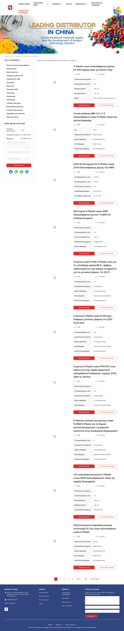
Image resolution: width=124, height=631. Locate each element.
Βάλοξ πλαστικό (12, 72)
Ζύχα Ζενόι (10, 86)
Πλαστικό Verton (12, 117)
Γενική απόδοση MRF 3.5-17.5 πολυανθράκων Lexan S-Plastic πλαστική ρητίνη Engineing (95, 117)
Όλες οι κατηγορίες (67, 605)
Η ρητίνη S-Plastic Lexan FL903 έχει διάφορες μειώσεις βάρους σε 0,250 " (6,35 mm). (93, 319)
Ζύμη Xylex (10, 82)
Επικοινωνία (19, 165)
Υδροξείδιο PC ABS (13, 79)
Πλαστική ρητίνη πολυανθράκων (18, 65)
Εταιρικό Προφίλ (43, 592)
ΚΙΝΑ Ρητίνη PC (32, 627)
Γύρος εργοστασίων (44, 596)
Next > (79, 579)
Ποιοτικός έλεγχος (44, 600)
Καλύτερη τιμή (84, 105)
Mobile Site (59, 624)
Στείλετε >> (91, 616)
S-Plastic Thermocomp (14, 110)
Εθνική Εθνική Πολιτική (15, 107)
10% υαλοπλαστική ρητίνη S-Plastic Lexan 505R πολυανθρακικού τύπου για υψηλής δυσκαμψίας (94, 478)
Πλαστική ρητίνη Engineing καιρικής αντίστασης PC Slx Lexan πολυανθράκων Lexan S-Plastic (94, 528)
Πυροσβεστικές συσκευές (16, 114)
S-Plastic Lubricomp (14, 103)
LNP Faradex (11, 100)
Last (85, 579)
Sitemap (50, 624)
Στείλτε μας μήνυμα (106, 105)
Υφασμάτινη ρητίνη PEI (15, 76)
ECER (95, 627)
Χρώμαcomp (11, 96)
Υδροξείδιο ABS (12, 89)
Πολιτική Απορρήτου (70, 624)
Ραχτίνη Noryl (11, 69)
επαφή (40, 603)
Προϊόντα (18, 56)
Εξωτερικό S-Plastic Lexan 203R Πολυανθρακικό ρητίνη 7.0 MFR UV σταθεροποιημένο (91, 215)
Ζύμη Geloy (10, 93)
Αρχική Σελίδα (9, 56)
